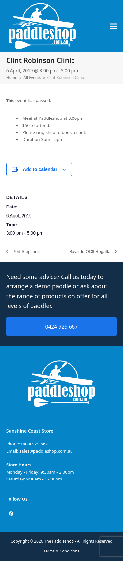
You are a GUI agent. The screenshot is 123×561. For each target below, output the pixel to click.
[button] (113, 26)
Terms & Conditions (62, 551)
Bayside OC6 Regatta (90, 251)
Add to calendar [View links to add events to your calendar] (40, 169)
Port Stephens (25, 251)
